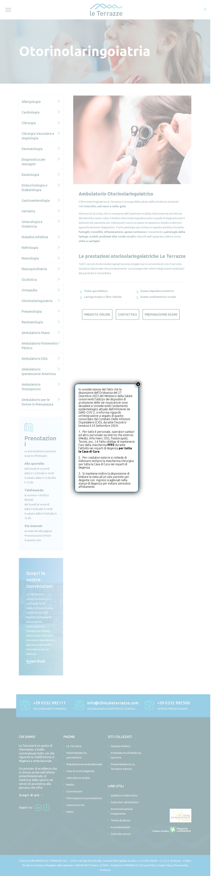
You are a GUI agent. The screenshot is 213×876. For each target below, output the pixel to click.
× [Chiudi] (138, 384)
